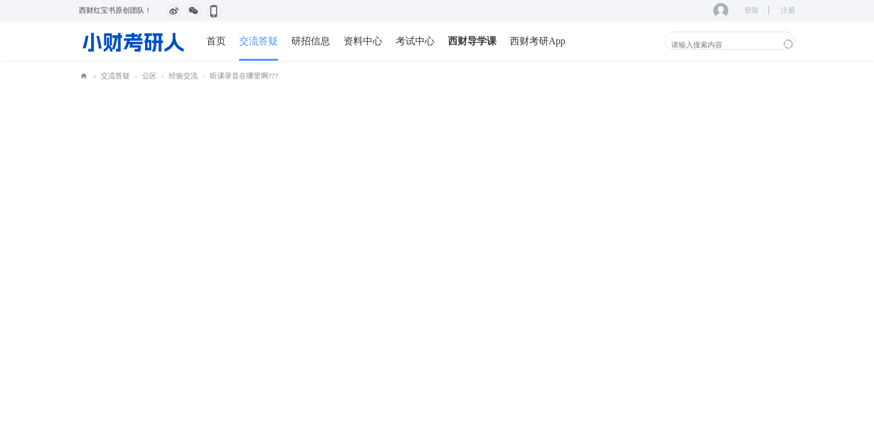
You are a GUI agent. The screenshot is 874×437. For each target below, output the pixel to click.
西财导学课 (472, 41)
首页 (216, 41)
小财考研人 (84, 76)
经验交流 (183, 76)
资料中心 (363, 41)
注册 (788, 10)
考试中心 (415, 41)
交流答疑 (258, 41)
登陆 (751, 10)
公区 (149, 76)
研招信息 (310, 41)
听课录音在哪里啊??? (244, 76)
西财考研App (538, 41)
